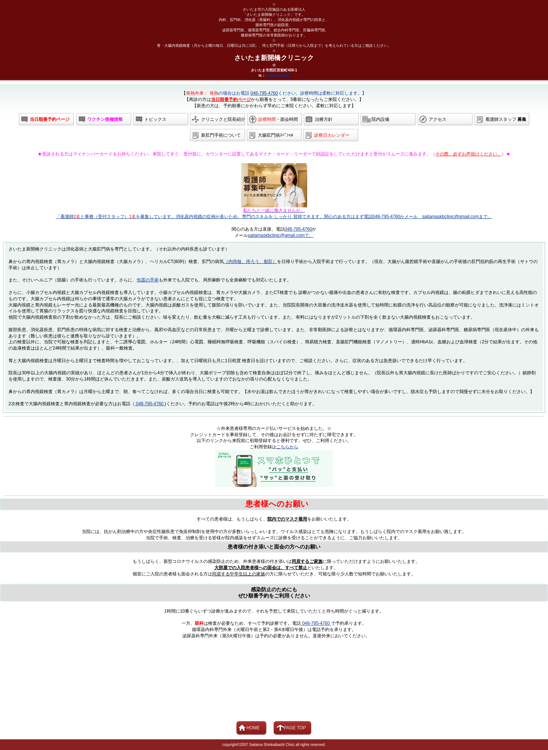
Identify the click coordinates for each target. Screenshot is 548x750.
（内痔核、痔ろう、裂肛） (250, 261)
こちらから (287, 446)
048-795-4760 (277, 75)
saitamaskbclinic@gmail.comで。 (280, 235)
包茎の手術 (148, 280)
